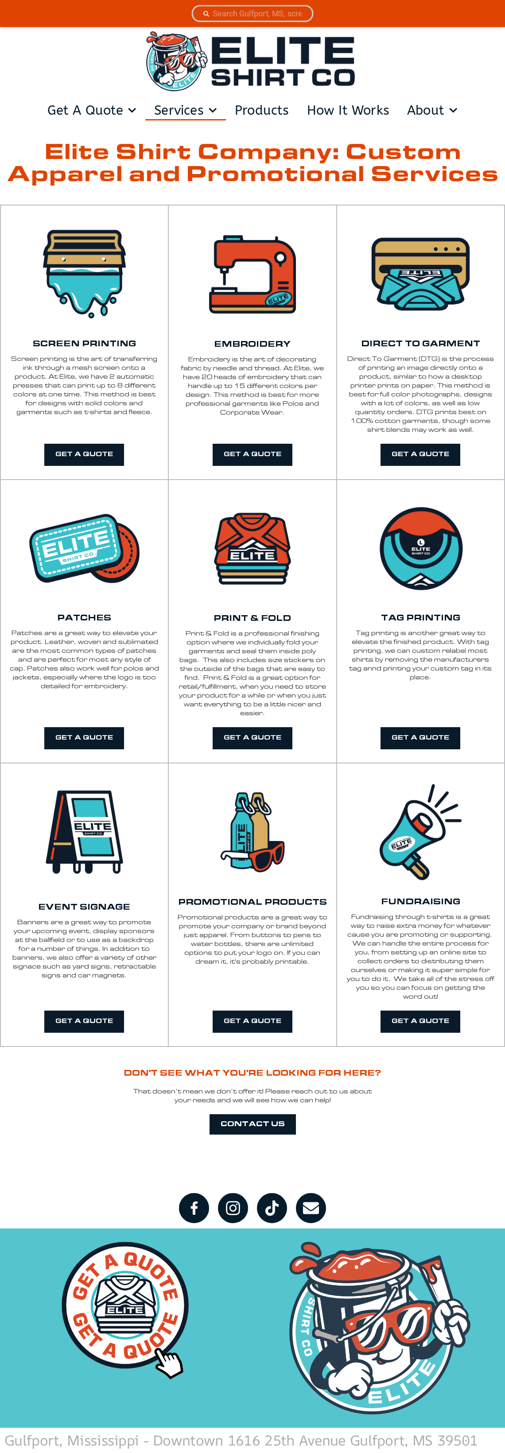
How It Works (348, 110)
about (432, 110)
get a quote (92, 110)
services (185, 110)
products (262, 110)
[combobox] (253, 13)
